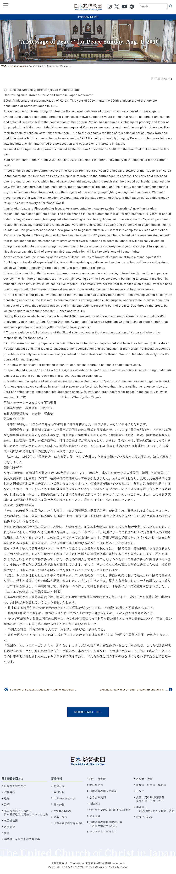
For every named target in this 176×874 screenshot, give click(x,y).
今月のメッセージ (65, 798)
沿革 (7, 804)
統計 (7, 832)
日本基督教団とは (13, 778)
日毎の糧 (59, 804)
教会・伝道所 (97, 778)
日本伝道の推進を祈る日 (69, 823)
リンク (140, 791)
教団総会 (9, 826)
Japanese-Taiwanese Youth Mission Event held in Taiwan (137, 689)
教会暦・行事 (144, 778)
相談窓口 (94, 803)
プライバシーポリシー (103, 831)
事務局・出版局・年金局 (151, 784)
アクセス (94, 815)
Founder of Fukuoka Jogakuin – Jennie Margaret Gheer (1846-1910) (54, 689)
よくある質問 (97, 797)
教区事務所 (96, 784)
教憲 (7, 798)
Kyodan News (88, 16)
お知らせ (59, 785)
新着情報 (56, 778)
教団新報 (59, 792)
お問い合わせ (144, 816)
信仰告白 (9, 792)
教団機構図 (11, 820)
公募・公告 (60, 816)
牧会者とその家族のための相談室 (110, 809)
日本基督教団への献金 (103, 791)
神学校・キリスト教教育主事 (22, 839)
